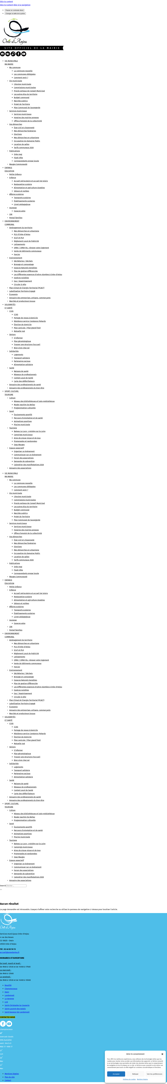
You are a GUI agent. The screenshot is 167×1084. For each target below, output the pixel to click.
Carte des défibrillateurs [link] (24, 381)
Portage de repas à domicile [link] (26, 318)
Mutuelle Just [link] (19, 331)
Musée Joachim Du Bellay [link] (24, 405)
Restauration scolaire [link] (23, 184)
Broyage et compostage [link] (24, 264)
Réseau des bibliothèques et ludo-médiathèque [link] (34, 401)
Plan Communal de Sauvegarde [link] (27, 108)
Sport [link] (11, 411)
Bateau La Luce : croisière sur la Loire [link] (29, 431)
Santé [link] (11, 368)
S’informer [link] (18, 338)
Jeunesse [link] (13, 208)
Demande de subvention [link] (24, 461)
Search (3, 886)
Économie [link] (13, 294)
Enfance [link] (12, 178)
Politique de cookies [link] (129, 1079)
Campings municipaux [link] (23, 435)
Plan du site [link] (10, 1077)
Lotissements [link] (19, 244)
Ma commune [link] (15, 67)
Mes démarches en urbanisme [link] (26, 138)
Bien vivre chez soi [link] (22, 348)
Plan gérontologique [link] (22, 341)
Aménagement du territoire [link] (20, 228)
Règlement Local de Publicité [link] (26, 241)
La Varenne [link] (9, 999)
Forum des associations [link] (24, 458)
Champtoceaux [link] (11, 989)
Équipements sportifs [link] (23, 415)
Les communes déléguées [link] (24, 74)
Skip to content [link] (6, 1)
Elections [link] (18, 134)
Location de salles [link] (21, 144)
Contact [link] (8, 1080)
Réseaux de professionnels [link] (25, 374)
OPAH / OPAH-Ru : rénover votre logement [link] (31, 248)
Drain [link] (7, 992)
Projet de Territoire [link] (22, 104)
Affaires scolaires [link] (16, 194)
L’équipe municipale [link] (22, 84)
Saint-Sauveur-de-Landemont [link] (17, 1012)
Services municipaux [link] (18, 111)
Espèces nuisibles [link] (21, 278)
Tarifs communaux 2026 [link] (24, 147)
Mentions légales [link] (142, 1079)
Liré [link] (6, 1002)
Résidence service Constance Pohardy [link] (30, 321)
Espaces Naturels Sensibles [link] (25, 268)
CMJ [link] (10, 214)
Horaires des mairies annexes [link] (26, 117)
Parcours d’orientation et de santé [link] (28, 418)
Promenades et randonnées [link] (25, 441)
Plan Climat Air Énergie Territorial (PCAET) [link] (26, 288)
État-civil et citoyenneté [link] (24, 128)
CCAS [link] (11, 311)
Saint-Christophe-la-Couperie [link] (17, 1005)
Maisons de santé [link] (21, 371)
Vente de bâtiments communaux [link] (27, 251)
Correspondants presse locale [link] (26, 161)
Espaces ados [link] (19, 211)
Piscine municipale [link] (22, 424)
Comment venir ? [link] (21, 77)
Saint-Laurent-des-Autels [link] (15, 1009)
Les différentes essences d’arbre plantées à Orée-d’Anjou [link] (38, 274)
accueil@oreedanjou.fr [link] (9, 952)
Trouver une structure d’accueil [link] (27, 344)
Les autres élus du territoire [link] (25, 94)
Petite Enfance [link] (15, 174)
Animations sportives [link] (23, 421)
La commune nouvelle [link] (23, 71)
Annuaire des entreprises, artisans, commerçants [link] (29, 298)
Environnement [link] (15, 258)
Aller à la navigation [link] (21, 5)
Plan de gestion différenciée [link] (26, 271)
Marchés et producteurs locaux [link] (22, 301)
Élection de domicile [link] (23, 324)
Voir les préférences (154, 1074)
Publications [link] (14, 151)
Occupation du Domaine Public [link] (27, 141)
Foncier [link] (17, 254)
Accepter (116, 1074)
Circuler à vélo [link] (20, 284)
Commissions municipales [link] (25, 87)
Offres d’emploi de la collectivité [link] (28, 121)
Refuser (135, 1074)
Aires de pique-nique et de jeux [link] (27, 438)
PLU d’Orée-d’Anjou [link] (22, 234)
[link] (15, 44)
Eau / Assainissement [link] (23, 281)
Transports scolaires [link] (22, 198)
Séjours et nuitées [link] (21, 191)
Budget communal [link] (21, 97)
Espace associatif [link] (16, 448)
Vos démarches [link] (15, 124)
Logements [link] (18, 354)
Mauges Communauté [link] (18, 164)
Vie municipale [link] (15, 81)
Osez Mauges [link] (19, 445)
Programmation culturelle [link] (25, 408)
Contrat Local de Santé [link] (23, 378)
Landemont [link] (9, 995)
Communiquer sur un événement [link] (27, 455)
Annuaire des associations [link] (20, 468)
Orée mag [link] (18, 154)
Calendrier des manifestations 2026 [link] (29, 465)
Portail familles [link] (15, 218)
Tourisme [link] (13, 428)
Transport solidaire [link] (22, 358)
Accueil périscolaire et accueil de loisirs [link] (31, 181)
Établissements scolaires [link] (24, 201)
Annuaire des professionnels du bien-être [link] (26, 388)
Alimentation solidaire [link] (23, 364)
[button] (162, 1054)
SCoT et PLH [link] (19, 238)
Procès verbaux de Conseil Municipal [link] (29, 91)
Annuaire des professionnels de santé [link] (25, 385)
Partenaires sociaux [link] (22, 361)
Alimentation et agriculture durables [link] (29, 188)
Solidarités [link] (14, 351)
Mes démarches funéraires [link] (25, 131)
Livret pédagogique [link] (22, 204)
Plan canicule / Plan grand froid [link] (27, 328)
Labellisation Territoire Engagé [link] (22, 291)
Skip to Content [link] (6, 5)
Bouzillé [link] (8, 985)
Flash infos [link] (18, 158)
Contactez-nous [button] (7, 1017)
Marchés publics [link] (21, 101)
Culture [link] (12, 398)
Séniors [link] (12, 334)
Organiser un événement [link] (24, 451)
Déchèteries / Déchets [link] (23, 261)
